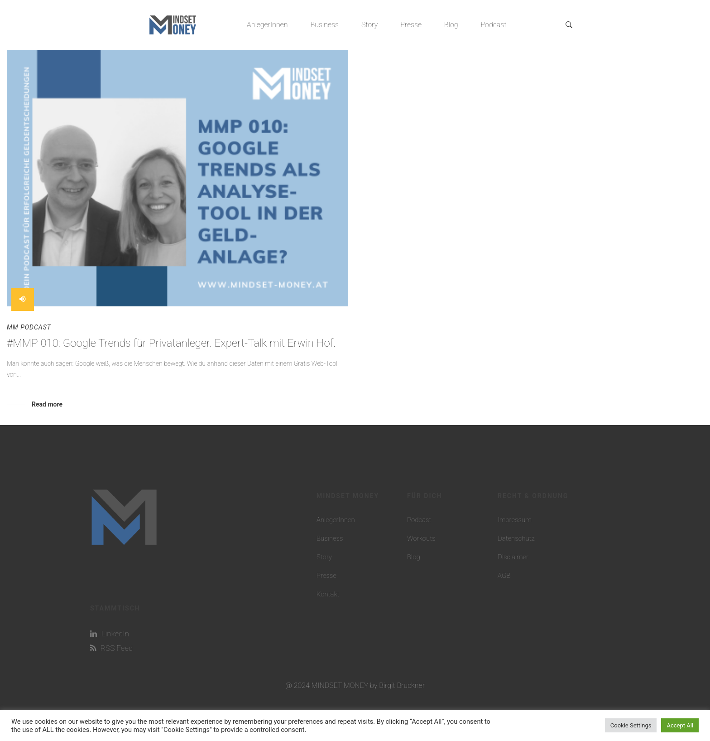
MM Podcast (29, 327)
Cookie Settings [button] (631, 725)
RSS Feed (111, 648)
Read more (47, 404)
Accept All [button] (680, 725)
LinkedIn (109, 633)
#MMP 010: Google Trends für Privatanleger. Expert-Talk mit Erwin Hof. (171, 343)
